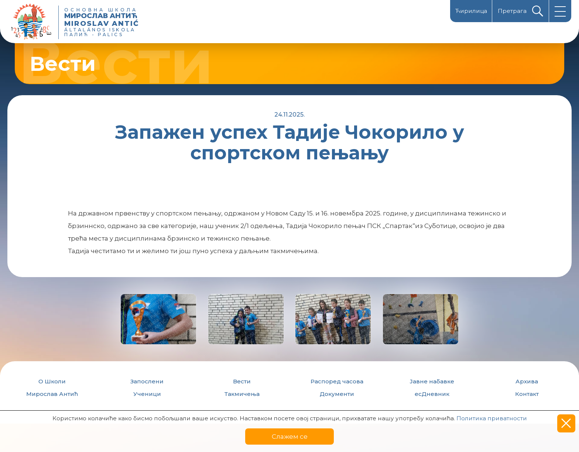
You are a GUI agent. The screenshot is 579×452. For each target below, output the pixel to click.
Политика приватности (491, 418)
